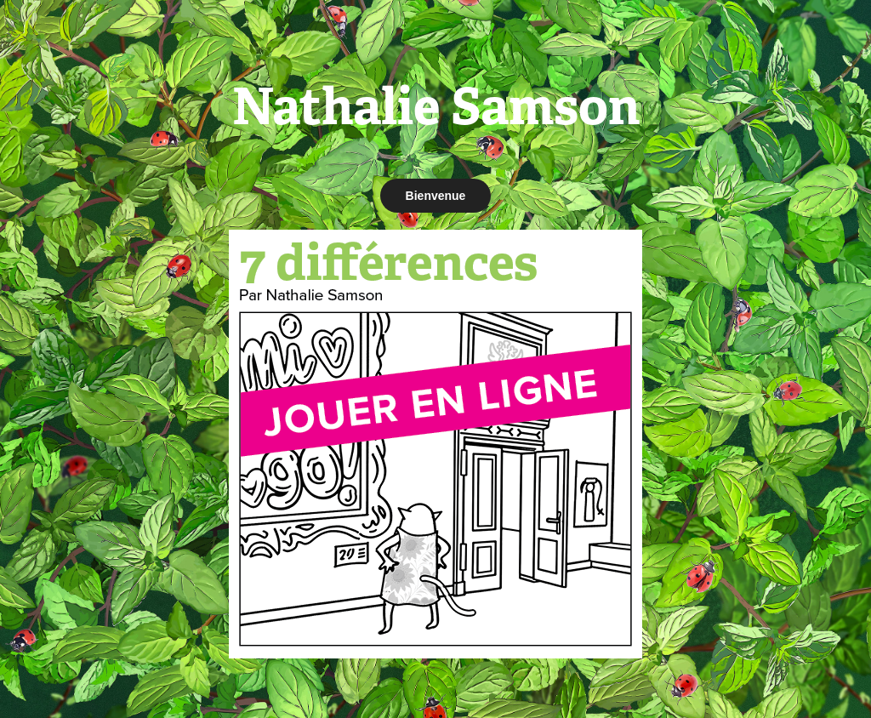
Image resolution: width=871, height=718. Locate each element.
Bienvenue (436, 195)
